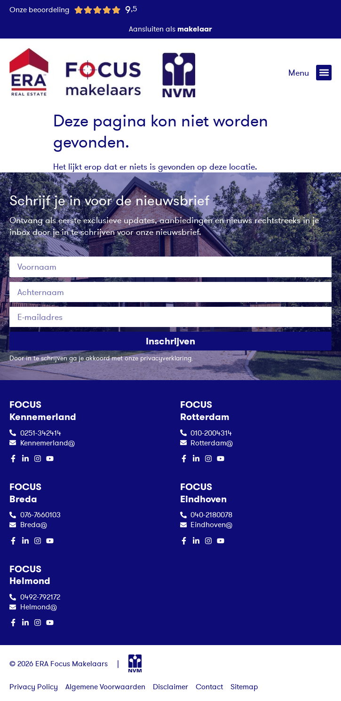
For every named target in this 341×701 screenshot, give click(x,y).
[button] (324, 72)
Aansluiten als (170, 28)
